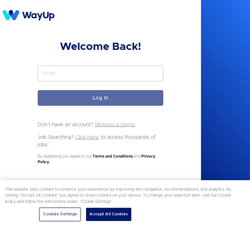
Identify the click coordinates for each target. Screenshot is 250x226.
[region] (125, 203)
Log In (101, 97)
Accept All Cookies (109, 214)
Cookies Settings (60, 214)
